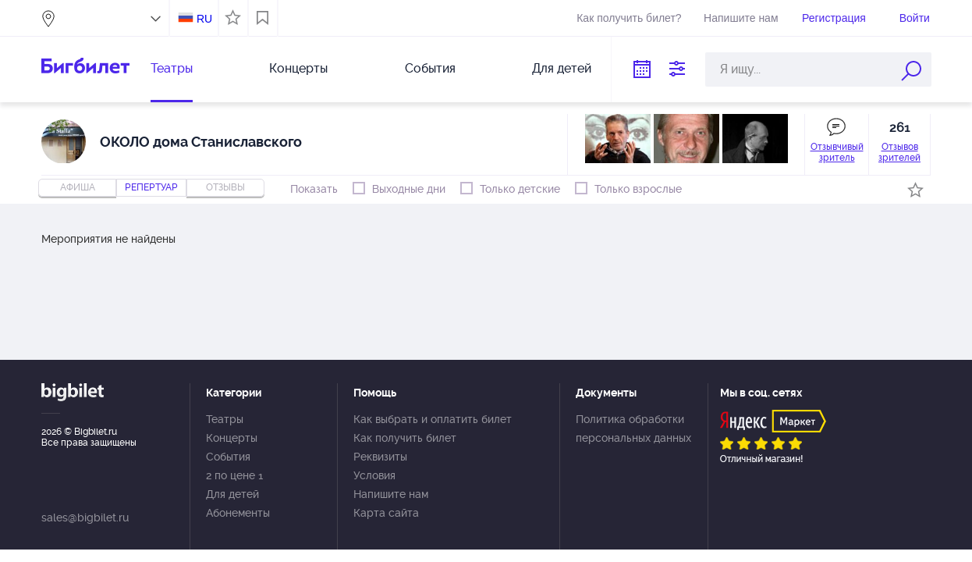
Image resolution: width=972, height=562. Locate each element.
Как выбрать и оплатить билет (432, 419)
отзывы (225, 187)
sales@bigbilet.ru (85, 517)
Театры (172, 68)
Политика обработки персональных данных (633, 428)
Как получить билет (404, 438)
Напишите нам (741, 18)
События (430, 68)
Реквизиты (380, 456)
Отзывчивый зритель (837, 152)
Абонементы (238, 513)
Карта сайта (386, 513)
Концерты (298, 68)
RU (204, 18)
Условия (374, 475)
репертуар (151, 187)
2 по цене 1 (234, 475)
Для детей (561, 68)
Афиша (77, 187)
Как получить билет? (628, 18)
